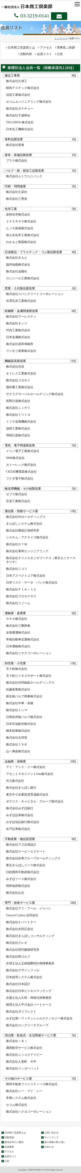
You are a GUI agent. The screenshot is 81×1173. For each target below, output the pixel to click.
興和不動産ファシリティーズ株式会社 (31, 1084)
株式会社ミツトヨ (18, 414)
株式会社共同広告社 (19, 929)
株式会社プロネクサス (21, 596)
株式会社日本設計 (18, 984)
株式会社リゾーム (18, 603)
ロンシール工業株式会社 (22, 278)
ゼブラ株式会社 (16, 494)
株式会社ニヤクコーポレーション (28, 653)
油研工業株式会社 (18, 428)
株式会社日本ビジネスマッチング (28, 991)
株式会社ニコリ (16, 568)
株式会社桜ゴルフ (18, 956)
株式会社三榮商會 (18, 625)
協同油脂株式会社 (18, 264)
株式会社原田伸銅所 (19, 344)
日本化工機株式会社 (19, 129)
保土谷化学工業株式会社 (22, 235)
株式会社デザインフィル (22, 970)
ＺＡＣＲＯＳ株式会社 (21, 221)
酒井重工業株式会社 (19, 387)
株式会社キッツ (16, 323)
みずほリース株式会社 (21, 879)
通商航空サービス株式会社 (24, 1047)
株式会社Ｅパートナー (21, 922)
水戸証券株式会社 (18, 829)
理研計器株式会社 (18, 435)
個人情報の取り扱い (55, 1142)
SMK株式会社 (15, 458)
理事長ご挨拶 (65, 47)
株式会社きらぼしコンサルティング (30, 936)
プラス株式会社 (16, 160)
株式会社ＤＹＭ (16, 544)
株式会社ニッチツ (18, 407)
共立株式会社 (15, 780)
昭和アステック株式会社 (22, 88)
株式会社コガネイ (18, 380)
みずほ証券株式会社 (19, 815)
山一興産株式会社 (18, 751)
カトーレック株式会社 (21, 464)
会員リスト (43, 54)
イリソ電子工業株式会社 (22, 451)
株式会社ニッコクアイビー (24, 1054)
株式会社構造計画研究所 (22, 530)
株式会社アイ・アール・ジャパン (28, 908)
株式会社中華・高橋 (19, 703)
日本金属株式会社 (18, 337)
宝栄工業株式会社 (18, 501)
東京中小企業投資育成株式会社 (27, 794)
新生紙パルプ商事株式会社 (24, 696)
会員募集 (9, 1147)
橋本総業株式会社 (18, 730)
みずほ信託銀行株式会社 (22, 822)
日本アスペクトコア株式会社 (25, 575)
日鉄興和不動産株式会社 (22, 872)
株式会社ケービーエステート (25, 851)
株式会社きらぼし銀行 (21, 787)
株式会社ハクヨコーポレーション (28, 1111)
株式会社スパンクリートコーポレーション (35, 294)
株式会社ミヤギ (16, 744)
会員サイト (10, 1156)
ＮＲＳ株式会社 (16, 618)
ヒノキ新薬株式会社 (19, 228)
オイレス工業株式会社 (21, 373)
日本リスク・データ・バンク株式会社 (31, 582)
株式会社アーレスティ (21, 316)
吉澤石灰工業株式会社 (21, 300)
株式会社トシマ (16, 710)
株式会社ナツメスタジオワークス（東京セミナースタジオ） (41, 560)
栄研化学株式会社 (18, 214)
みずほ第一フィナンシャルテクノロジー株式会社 (39, 1018)
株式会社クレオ (16, 942)
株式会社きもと (16, 257)
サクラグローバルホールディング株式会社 (35, 394)
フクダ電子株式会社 (19, 478)
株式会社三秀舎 (16, 198)
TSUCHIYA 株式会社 (20, 122)
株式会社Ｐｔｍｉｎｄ (21, 589)
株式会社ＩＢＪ (16, 1041)
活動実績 (9, 1137)
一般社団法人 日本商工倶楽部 (33, 6)
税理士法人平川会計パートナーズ (28, 1004)
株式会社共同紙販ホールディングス (30, 682)
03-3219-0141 (34, 15)
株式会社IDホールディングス (26, 516)
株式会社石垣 (15, 366)
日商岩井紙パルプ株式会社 (24, 717)
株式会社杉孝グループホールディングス (33, 858)
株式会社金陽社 (16, 271)
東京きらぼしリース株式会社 (25, 865)
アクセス (45, 47)
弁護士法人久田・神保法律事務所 (28, 997)
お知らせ (49, 1147)
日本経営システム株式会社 (24, 977)
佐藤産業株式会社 (18, 689)
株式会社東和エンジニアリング (27, 551)
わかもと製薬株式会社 (21, 242)
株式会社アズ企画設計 (21, 844)
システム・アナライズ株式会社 (27, 537)
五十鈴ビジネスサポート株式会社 (28, 675)
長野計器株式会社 (18, 401)
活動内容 (25, 54)
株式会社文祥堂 (16, 737)
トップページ (60, 38)
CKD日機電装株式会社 (21, 471)
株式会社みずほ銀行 (19, 808)
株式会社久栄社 (16, 192)
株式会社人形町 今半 (21, 1061)
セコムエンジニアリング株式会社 (28, 101)
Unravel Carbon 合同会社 (22, 915)
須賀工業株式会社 (18, 94)
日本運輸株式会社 (18, 646)
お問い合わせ (51, 1132)
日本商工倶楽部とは (20, 47)
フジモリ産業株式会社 (21, 351)
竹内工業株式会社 (18, 330)
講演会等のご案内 (14, 1142)
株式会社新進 (15, 145)
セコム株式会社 (16, 1104)
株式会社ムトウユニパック (24, 176)
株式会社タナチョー (19, 108)
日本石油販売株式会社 (21, 723)
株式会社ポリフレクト (21, 1011)
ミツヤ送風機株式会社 (21, 421)
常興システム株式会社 (21, 1098)
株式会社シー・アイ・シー (24, 1091)
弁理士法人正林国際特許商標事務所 (30, 963)
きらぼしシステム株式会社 (24, 523)
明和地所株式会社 (18, 885)
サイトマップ (51, 1137)
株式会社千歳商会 (18, 115)
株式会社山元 (15, 892)
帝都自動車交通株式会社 (22, 639)
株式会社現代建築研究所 (22, 949)
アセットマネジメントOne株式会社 (29, 774)
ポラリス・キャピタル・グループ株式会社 (35, 801)
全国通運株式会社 (18, 632)
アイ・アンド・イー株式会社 (25, 767)
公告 (59, 54)
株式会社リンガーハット (22, 1068)
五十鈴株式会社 (16, 669)
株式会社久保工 (16, 81)
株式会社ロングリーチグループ (27, 1025)
